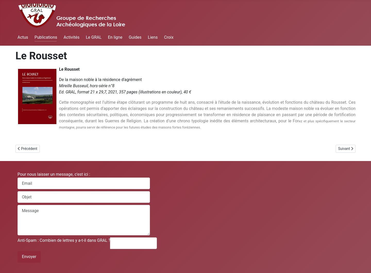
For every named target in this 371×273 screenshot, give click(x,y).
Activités (72, 37)
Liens (153, 37)
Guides (135, 37)
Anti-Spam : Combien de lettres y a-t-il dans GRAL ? (64, 240)
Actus (23, 37)
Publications (46, 37)
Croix (169, 37)
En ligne (115, 37)
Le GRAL (94, 37)
